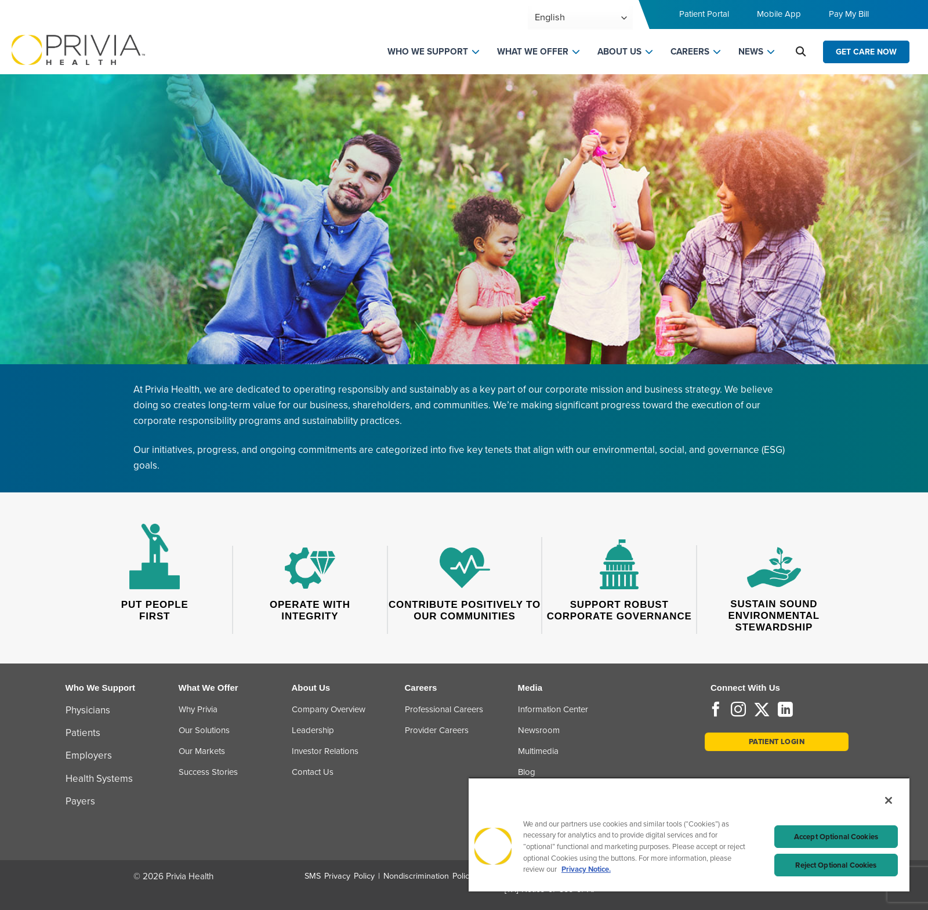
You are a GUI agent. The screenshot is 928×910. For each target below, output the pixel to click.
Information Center (553, 709)
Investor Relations (325, 751)
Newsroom (539, 730)
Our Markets (202, 751)
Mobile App (779, 14)
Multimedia (538, 751)
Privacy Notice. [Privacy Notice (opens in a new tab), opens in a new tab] (586, 869)
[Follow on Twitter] (761, 710)
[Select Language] (580, 18)
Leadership (313, 730)
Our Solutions (204, 730)
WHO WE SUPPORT (427, 51)
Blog (526, 772)
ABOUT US (619, 51)
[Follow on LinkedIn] (785, 710)
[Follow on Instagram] (738, 710)
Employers (89, 755)
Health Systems (99, 778)
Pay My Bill (849, 14)
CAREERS (689, 51)
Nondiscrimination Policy (428, 876)
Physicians (88, 710)
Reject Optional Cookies (835, 865)
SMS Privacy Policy (339, 876)
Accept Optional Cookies (836, 836)
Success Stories (208, 772)
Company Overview (328, 709)
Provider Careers (437, 730)
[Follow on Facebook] (715, 710)
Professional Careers (444, 709)
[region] (689, 834)
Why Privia (198, 709)
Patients (83, 733)
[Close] (888, 800)
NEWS (750, 51)
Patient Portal (704, 14)
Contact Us (313, 772)
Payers (80, 801)
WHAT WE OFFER (532, 51)
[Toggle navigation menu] (903, 18)
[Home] (78, 49)
